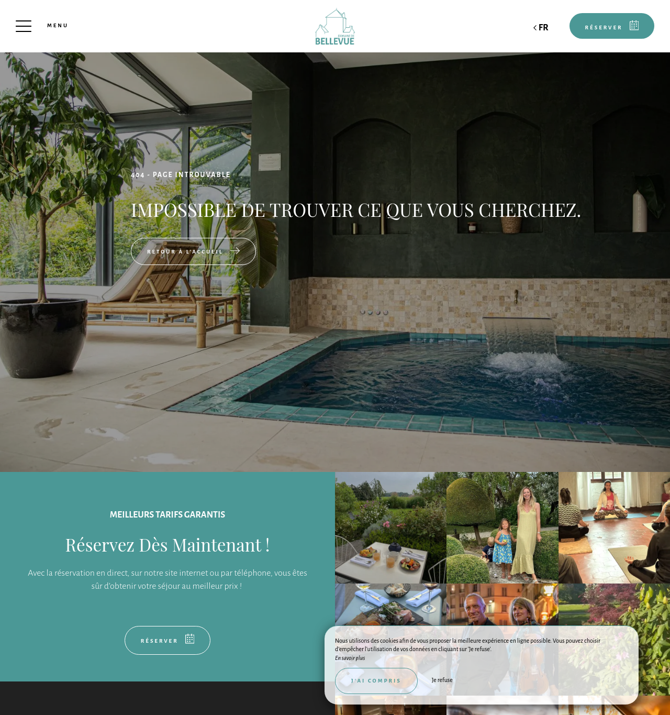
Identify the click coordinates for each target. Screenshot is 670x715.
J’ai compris (376, 681)
